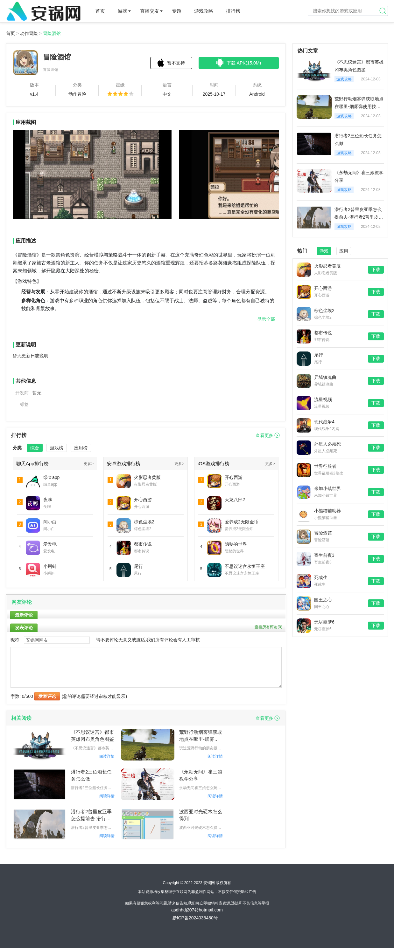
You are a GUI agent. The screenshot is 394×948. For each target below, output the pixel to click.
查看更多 (264, 435)
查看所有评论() (268, 627)
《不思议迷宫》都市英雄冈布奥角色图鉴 (92, 735)
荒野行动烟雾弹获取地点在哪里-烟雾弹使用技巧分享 (200, 736)
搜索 (383, 11)
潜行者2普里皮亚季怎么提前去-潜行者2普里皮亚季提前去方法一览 (92, 815)
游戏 (122, 11)
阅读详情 (107, 756)
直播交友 (149, 11)
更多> (89, 463)
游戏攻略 (203, 11)
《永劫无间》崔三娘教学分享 (200, 775)
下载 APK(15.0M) (238, 62)
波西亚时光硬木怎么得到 (200, 815)
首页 (100, 11)
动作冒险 (29, 33)
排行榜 (233, 11)
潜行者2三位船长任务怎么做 (91, 775)
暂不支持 (171, 62)
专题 (176, 11)
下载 (375, 269)
